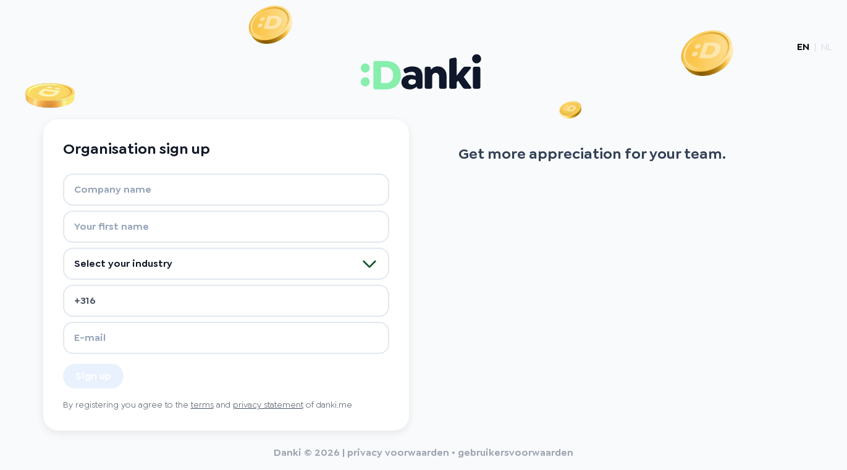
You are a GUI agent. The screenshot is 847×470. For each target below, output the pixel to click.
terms (202, 404)
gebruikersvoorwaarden (515, 452)
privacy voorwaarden (398, 452)
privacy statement (268, 404)
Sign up (93, 375)
